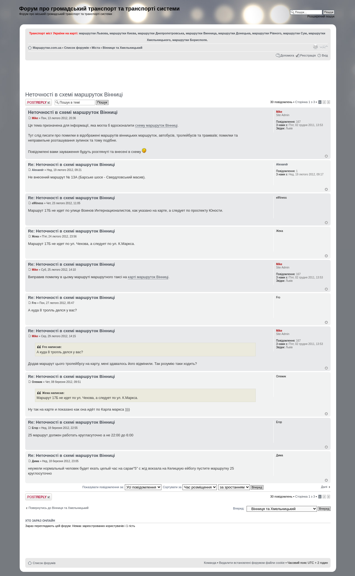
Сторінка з (305, 102)
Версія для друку (315, 46)
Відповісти (38, 102)
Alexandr (38, 169)
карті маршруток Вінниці (148, 277)
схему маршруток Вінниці (156, 125)
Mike (35, 118)
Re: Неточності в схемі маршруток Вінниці (71, 164)
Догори (326, 156)
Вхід (325, 55)
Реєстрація (308, 55)
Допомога (287, 55)
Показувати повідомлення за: (121, 487)
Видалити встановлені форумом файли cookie (252, 562)
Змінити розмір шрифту (324, 46)
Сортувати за (190, 487)
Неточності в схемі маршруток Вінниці (74, 94)
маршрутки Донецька (234, 33)
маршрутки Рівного (266, 33)
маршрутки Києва (123, 33)
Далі (324, 486)
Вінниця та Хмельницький (122, 47)
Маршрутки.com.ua (47, 47)
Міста (96, 47)
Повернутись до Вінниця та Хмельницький (58, 508)
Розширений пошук (320, 16)
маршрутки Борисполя (189, 40)
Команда (210, 562)
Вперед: (238, 508)
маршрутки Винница (201, 33)
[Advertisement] (178, 74)
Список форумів (76, 47)
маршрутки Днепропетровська (161, 33)
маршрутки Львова (93, 33)
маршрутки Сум (295, 33)
